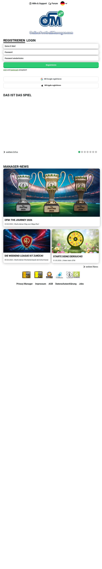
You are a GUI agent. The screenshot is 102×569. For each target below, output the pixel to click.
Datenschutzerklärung (65, 284)
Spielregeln (14, 70)
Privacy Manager (24, 284)
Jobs (81, 284)
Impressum (40, 284)
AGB (5, 70)
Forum (55, 3)
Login (31, 40)
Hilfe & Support (39, 3)
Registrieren (14, 40)
